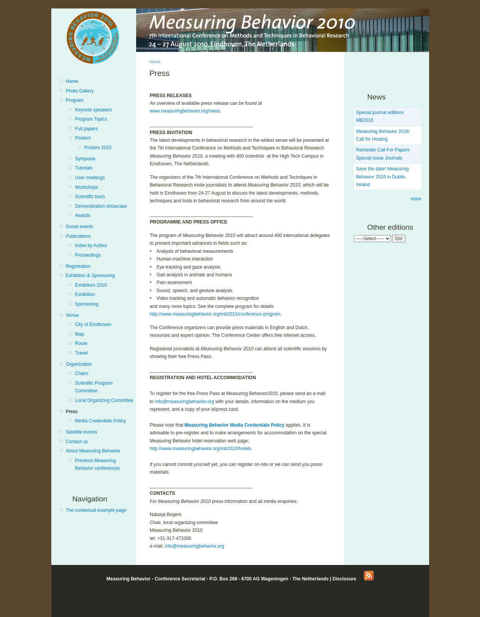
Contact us (77, 441)
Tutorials (84, 168)
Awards (83, 215)
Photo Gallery (80, 91)
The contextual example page (96, 510)
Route (81, 343)
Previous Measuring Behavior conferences (97, 464)
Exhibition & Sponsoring (90, 275)
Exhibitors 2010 (91, 285)
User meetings (90, 177)
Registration (78, 266)
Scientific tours (90, 196)
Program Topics (91, 119)
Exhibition (85, 294)
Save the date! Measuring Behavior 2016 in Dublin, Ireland (382, 176)
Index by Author (91, 245)
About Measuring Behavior (93, 451)
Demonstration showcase (101, 206)
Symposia (85, 158)
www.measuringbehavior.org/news (185, 111)
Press (72, 411)
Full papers (86, 128)
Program (75, 100)
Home (72, 81)
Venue (72, 315)
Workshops (86, 187)
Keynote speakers (93, 110)
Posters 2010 (98, 147)
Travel (81, 353)
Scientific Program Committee (94, 386)
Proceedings (88, 255)
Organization (79, 364)
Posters (83, 138)
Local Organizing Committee (104, 400)
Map (79, 334)
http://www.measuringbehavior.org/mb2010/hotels (200, 448)
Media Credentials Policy (100, 421)
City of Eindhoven (93, 324)
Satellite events (81, 432)
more (416, 199)
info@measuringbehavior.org (184, 401)
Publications (78, 236)
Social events (79, 226)
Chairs (82, 373)
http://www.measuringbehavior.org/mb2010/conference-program (215, 314)
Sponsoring (87, 304)
